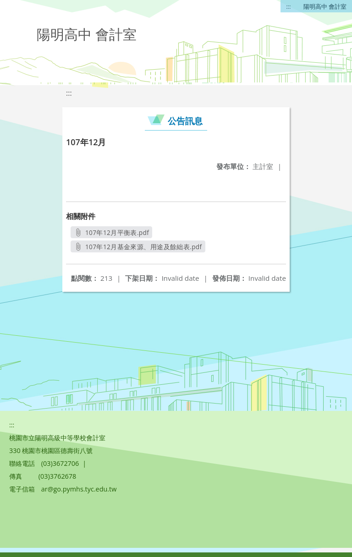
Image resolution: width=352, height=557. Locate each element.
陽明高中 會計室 (324, 6)
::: (288, 6)
